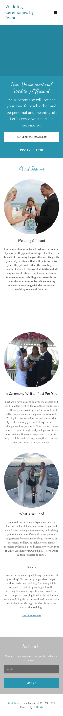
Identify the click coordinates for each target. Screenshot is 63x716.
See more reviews (31, 615)
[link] (23, 18)
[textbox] (31, 669)
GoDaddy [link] (38, 707)
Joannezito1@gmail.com (32, 137)
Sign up (31, 683)
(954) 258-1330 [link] (31, 150)
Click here (13, 703)
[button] (55, 12)
